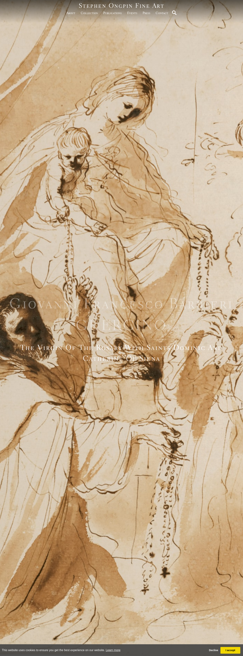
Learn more (113, 650)
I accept (230, 650)
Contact (162, 13)
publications (112, 13)
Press (146, 13)
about (70, 13)
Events (132, 13)
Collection (89, 13)
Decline (213, 650)
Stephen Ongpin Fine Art (121, 5)
